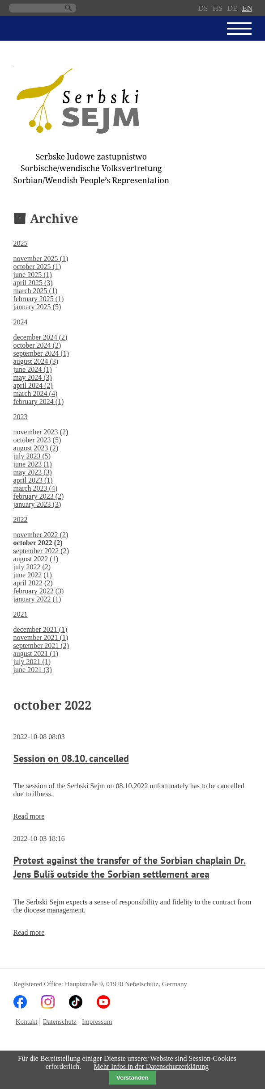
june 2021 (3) (32, 669)
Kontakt (27, 1021)
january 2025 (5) (37, 307)
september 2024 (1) (41, 353)
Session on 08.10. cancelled (71, 758)
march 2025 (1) (35, 290)
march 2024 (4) (35, 393)
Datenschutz (60, 1021)
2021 (20, 614)
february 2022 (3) (38, 591)
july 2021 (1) (32, 661)
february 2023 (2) (38, 496)
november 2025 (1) (40, 258)
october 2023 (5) (37, 440)
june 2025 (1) (32, 274)
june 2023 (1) (32, 464)
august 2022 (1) (35, 559)
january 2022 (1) (37, 599)
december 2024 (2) (40, 337)
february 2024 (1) (38, 401)
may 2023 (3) (32, 472)
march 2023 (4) (35, 488)
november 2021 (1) (40, 637)
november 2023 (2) (40, 432)
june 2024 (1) (32, 369)
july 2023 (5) (32, 456)
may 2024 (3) (32, 377)
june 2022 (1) (32, 575)
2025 (20, 243)
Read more (29, 816)
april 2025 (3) (33, 282)
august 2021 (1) (35, 653)
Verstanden (132, 1077)
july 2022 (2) (32, 567)
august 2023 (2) (35, 448)
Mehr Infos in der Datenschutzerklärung (151, 1066)
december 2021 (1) (40, 629)
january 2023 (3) (37, 504)
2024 (20, 322)
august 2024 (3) (35, 361)
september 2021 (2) (41, 645)
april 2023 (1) (33, 480)
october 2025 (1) (37, 266)
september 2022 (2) (41, 551)
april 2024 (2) (33, 385)
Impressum (97, 1021)
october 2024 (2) (37, 345)
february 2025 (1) (38, 299)
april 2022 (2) (33, 583)
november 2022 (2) (40, 534)
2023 (20, 416)
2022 (20, 519)
